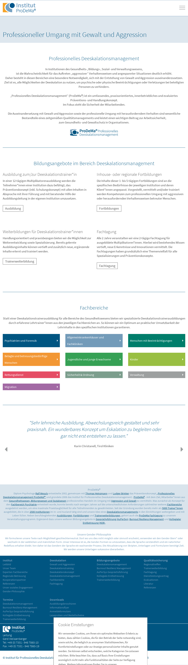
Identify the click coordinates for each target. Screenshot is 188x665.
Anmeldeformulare (60, 611)
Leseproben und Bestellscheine (67, 615)
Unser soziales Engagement (18, 587)
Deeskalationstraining (62, 568)
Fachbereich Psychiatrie (24, 504)
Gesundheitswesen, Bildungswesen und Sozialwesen (37, 500)
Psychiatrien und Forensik (21, 340)
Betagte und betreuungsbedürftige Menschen (26, 359)
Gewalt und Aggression (62, 564)
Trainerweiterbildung (19, 261)
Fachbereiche (174, 504)
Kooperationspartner (14, 579)
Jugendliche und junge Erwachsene (89, 359)
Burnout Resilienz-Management (146, 519)
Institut (7, 560)
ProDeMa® (139, 497)
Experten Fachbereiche (15, 572)
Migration (11, 387)
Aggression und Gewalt (123, 500)
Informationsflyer (59, 607)
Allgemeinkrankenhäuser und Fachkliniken (85, 340)
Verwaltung (137, 375)
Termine (8, 599)
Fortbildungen (109, 208)
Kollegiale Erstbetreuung (110, 576)
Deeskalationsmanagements (122, 511)
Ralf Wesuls (41, 493)
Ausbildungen (64, 515)
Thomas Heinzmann (96, 493)
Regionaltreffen (152, 564)
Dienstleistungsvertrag (156, 576)
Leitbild (7, 564)
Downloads (57, 599)
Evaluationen (151, 579)
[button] (6, 449)
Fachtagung (107, 266)
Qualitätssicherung (156, 560)
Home (100, 658)
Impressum (114, 658)
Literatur (148, 583)
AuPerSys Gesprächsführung (112, 572)
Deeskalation (58, 560)
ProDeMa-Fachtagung (150, 515)
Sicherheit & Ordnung (80, 375)
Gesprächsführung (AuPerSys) (112, 519)
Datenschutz (132, 658)
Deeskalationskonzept (62, 572)
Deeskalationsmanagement (65, 576)
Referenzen (9, 583)
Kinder (134, 359)
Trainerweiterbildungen (107, 515)
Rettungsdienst (14, 375)
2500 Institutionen (40, 511)
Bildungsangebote (108, 560)
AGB (146, 658)
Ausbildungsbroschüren (63, 603)
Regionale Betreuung (14, 576)
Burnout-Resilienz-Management (20, 607)
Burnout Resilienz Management (114, 568)
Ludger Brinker (121, 493)
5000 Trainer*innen (172, 508)
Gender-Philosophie (14, 591)
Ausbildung (13, 208)
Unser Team (9, 568)
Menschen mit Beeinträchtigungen (151, 340)
